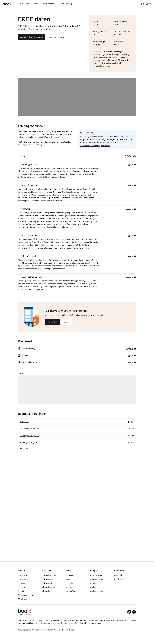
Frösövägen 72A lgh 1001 (29, 429)
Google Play (120, 575)
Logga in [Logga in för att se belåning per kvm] (131, 164)
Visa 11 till (24, 448)
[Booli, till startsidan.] (8, 4)
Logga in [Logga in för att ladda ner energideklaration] (131, 362)
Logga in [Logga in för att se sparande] (131, 209)
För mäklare (22, 599)
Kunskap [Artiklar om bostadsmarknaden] (21, 583)
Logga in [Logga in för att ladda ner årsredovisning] (131, 348)
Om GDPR (94, 583)
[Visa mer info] (104, 41)
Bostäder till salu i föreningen (31, 37)
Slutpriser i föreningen (57, 37)
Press (68, 579)
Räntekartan (22, 587)
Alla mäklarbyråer (48, 587)
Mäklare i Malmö (48, 583)
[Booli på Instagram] (129, 612)
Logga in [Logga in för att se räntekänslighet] (131, 256)
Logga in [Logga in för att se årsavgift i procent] (131, 235)
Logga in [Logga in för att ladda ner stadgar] (131, 355)
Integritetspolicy (96, 579)
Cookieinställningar (97, 591)
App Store (119, 579)
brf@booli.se (112, 60)
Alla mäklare (46, 591)
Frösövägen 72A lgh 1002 (29, 436)
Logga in (67, 322)
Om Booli (69, 575)
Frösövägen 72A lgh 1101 (29, 442)
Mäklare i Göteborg (49, 579)
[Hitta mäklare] (49, 4)
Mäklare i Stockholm (49, 575)
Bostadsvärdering (25, 579)
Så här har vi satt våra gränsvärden (95, 145)
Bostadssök (22, 575)
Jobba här (70, 583)
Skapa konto (53, 322)
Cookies (93, 587)
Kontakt (69, 587)
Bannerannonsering (25, 595)
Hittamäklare (27, 623)
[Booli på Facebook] (134, 612)
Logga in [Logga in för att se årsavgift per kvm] (131, 185)
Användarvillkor (96, 575)
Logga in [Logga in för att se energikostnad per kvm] (131, 277)
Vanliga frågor (71, 591)
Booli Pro (21, 591)
